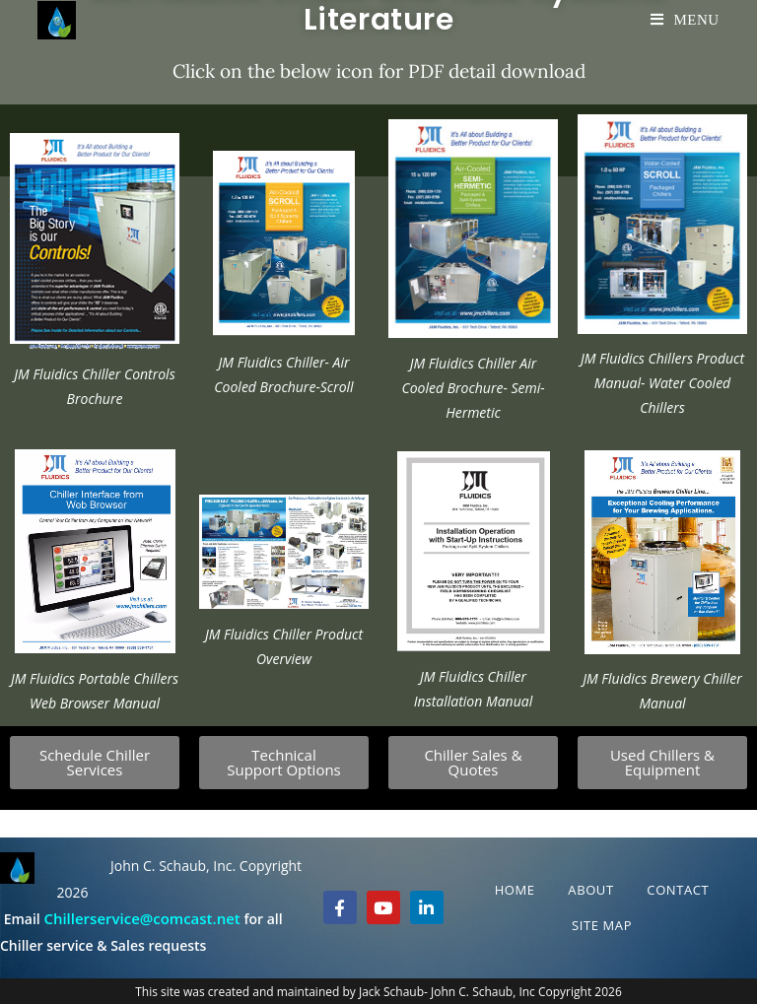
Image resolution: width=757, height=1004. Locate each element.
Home (515, 890)
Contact (678, 890)
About (590, 890)
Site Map (602, 925)
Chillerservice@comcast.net (141, 918)
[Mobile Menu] (685, 20)
